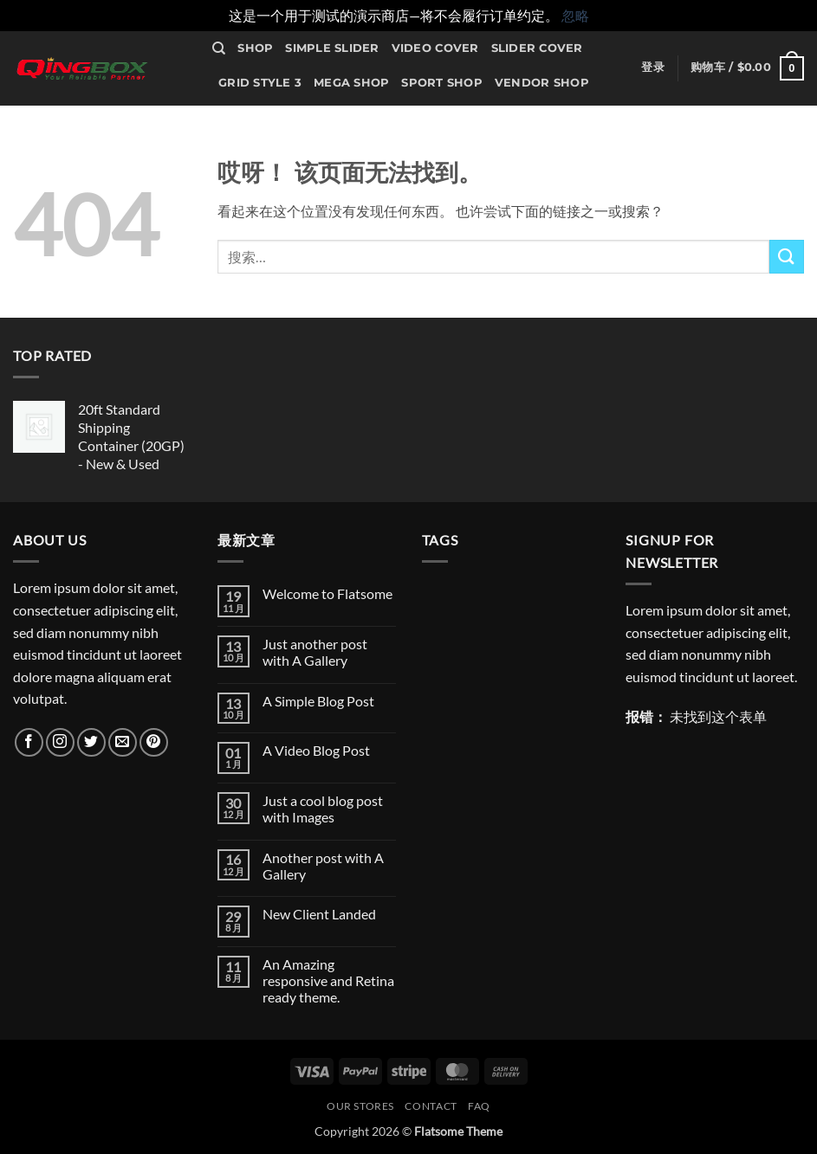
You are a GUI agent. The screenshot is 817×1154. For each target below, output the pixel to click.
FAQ (479, 1105)
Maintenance (264, 152)
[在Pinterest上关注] (153, 742)
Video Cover (435, 48)
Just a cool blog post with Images (323, 808)
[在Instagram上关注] (60, 742)
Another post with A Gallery (323, 865)
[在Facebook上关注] (29, 742)
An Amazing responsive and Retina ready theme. (328, 980)
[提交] (786, 257)
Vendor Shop (542, 82)
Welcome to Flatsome (327, 593)
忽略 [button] (575, 15)
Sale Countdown (279, 118)
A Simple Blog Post (318, 701)
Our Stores (547, 118)
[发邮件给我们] (122, 742)
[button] (653, 67)
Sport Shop (442, 82)
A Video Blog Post (316, 750)
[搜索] (218, 48)
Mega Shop (351, 82)
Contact (465, 118)
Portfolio (388, 118)
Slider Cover (537, 48)
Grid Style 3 (260, 82)
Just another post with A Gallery (315, 651)
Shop (255, 48)
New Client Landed (319, 914)
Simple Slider (332, 48)
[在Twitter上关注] (91, 742)
